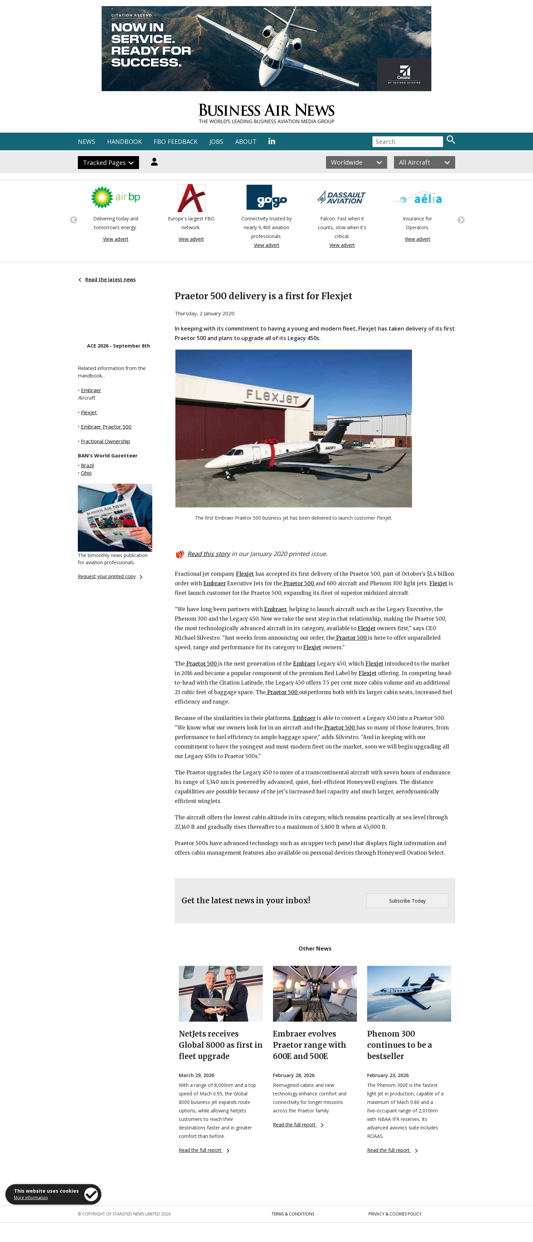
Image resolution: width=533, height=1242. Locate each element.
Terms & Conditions (293, 1214)
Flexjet (89, 412)
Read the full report (204, 1150)
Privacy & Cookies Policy (395, 1214)
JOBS (216, 141)
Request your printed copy (110, 576)
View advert (115, 239)
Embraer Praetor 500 (106, 426)
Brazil (87, 465)
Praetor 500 (298, 583)
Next (460, 219)
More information (31, 1198)
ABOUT (246, 141)
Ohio (86, 472)
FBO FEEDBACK (175, 141)
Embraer (91, 390)
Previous (72, 219)
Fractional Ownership (105, 441)
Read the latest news (107, 279)
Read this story (208, 554)
